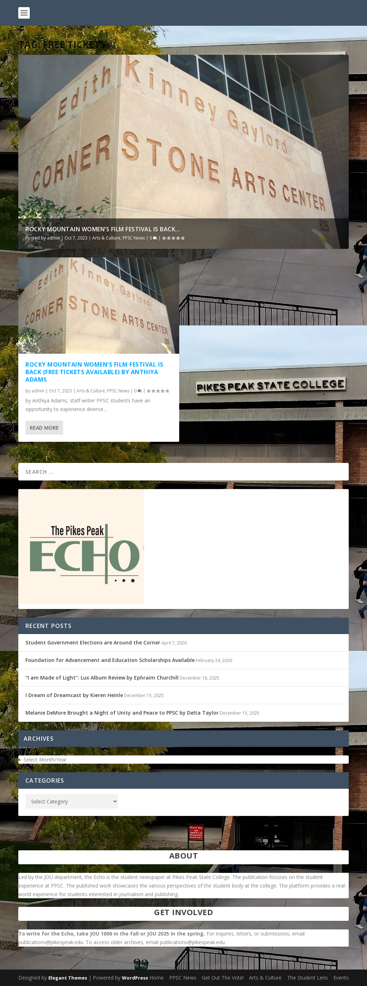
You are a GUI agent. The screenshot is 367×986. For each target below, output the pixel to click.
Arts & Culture (106, 238)
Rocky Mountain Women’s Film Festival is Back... (102, 229)
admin (53, 238)
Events (341, 977)
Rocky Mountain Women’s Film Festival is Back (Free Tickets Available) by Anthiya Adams (94, 372)
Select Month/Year (45, 759)
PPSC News (134, 238)
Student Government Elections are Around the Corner (92, 642)
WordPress (135, 978)
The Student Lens (307, 977)
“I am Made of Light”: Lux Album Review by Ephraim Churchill (101, 677)
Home (156, 977)
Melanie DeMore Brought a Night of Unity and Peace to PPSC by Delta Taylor (122, 712)
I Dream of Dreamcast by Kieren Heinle (74, 695)
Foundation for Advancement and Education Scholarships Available (110, 660)
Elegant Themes (67, 978)
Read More (44, 427)
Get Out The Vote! (223, 977)
